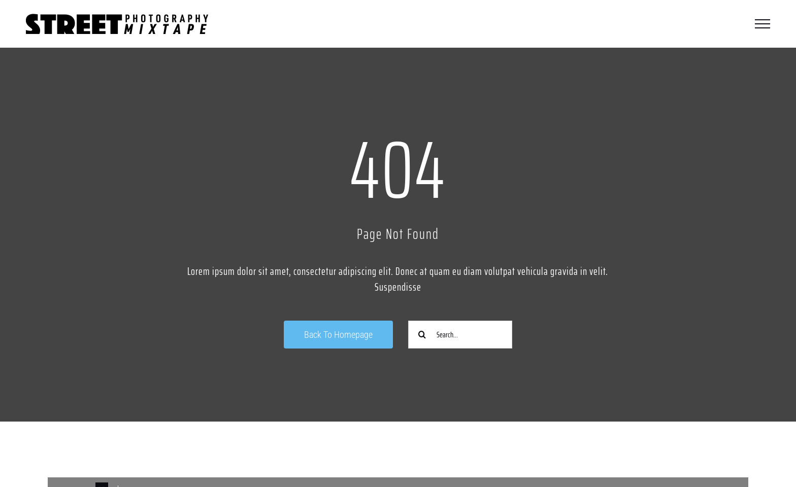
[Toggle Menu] (762, 23)
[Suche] (422, 335)
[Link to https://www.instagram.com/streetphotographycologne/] (216, 450)
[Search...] (460, 335)
